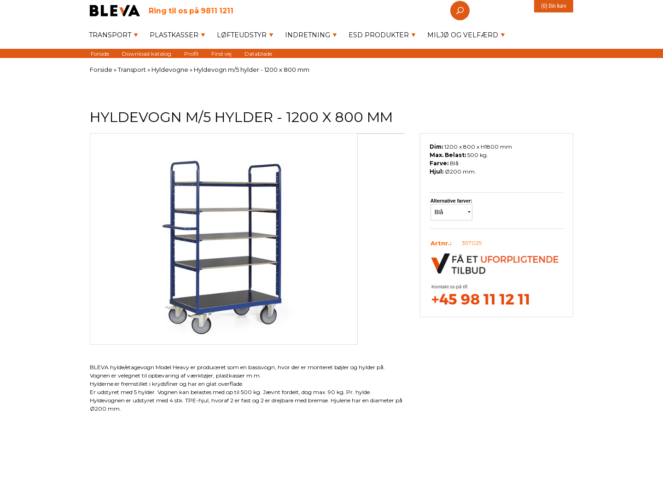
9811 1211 (191, 10)
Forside (100, 53)
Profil (191, 53)
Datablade (258, 53)
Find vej (221, 53)
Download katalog (146, 53)
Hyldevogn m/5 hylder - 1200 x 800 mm (251, 69)
